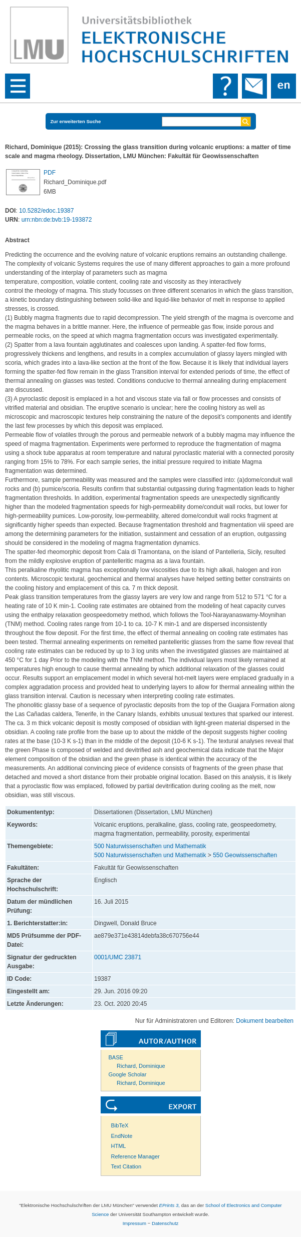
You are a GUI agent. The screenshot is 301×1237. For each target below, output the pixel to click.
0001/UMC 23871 (117, 957)
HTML (118, 1146)
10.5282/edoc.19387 (46, 210)
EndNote (122, 1136)
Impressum (134, 1223)
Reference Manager (135, 1156)
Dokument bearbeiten (264, 1020)
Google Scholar (128, 1074)
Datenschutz (165, 1223)
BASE (116, 1057)
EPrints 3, (169, 1205)
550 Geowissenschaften (245, 855)
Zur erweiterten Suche (76, 121)
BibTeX (120, 1125)
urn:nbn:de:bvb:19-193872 (57, 219)
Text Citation (126, 1166)
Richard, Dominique (141, 1066)
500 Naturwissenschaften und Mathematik (150, 846)
